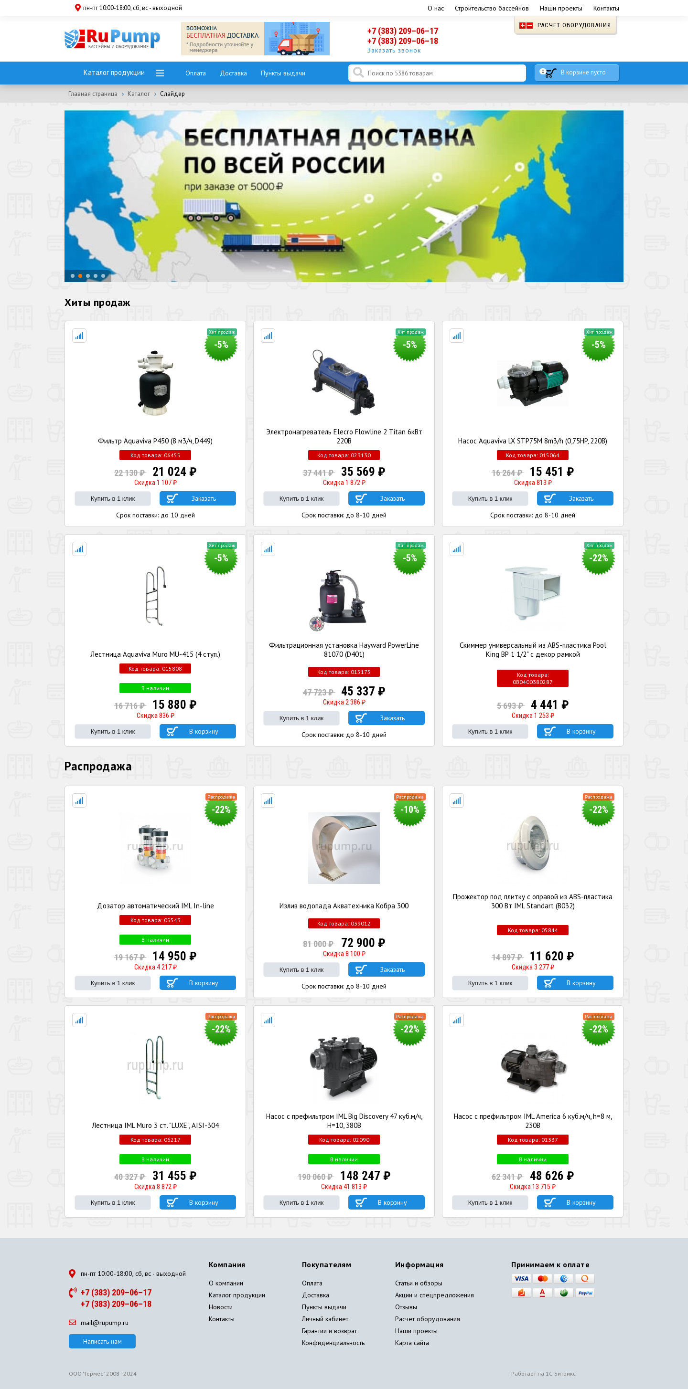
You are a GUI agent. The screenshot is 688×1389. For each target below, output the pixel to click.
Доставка (233, 73)
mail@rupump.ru (99, 1322)
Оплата (195, 73)
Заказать (204, 498)
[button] (73, 276)
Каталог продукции (114, 72)
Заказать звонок (394, 50)
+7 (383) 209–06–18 (402, 41)
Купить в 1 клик (113, 498)
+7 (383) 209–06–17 (402, 31)
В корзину (203, 731)
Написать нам (102, 1341)
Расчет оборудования (565, 25)
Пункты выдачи (283, 73)
